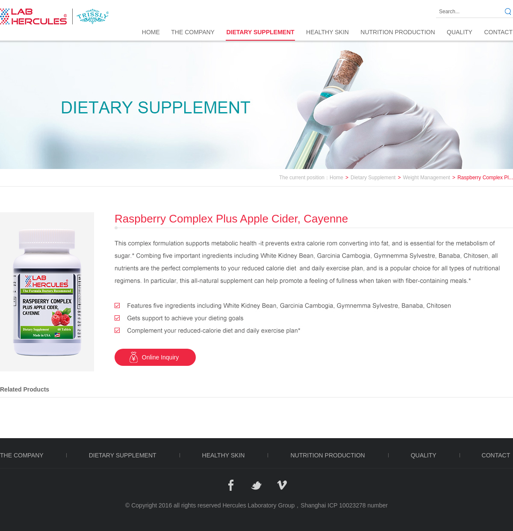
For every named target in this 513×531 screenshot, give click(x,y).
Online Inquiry (160, 357)
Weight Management (426, 178)
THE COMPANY (193, 32)
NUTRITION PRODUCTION (397, 32)
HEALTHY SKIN (327, 32)
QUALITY (459, 32)
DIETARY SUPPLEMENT (260, 32)
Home (151, 32)
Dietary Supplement (373, 178)
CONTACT (498, 32)
